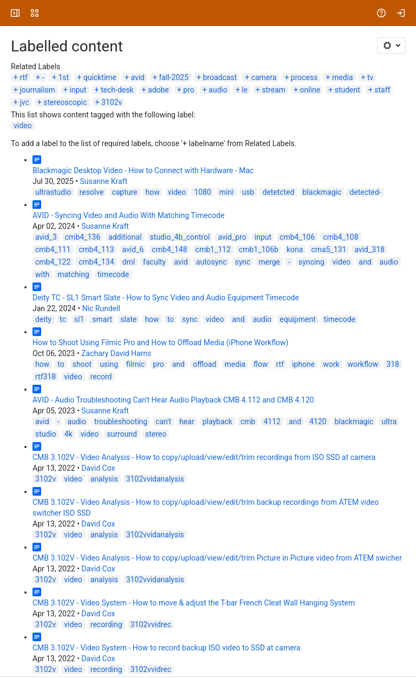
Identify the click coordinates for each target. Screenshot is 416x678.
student (347, 89)
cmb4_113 (96, 249)
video (23, 125)
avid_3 (46, 237)
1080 (202, 192)
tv (370, 77)
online (310, 89)
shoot (82, 364)
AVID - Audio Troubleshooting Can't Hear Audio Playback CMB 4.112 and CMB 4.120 (173, 400)
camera (264, 77)
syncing (311, 262)
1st (63, 77)
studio (45, 434)
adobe (158, 89)
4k (68, 434)
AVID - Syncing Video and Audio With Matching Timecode (128, 215)
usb (248, 192)
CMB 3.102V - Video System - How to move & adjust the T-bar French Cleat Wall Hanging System (193, 602)
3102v (111, 102)
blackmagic (322, 192)
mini (226, 192)
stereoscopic (65, 102)
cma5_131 (328, 249)
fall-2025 (173, 77)
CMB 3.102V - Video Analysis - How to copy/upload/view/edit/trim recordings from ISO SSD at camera (203, 457)
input (77, 89)
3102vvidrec (151, 624)
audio (218, 89)
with (42, 274)
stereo (155, 434)
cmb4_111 (52, 249)
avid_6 (133, 249)
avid (138, 77)
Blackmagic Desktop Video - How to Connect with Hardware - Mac (142, 170)
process (304, 77)
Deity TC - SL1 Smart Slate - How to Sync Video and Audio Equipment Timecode (165, 297)
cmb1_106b (258, 249)
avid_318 (369, 249)
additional (125, 237)
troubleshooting (120, 421)
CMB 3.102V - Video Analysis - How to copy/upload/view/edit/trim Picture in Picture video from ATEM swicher (217, 558)
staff (382, 89)
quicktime (99, 77)
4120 (317, 421)
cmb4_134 (96, 262)
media (342, 77)
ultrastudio (53, 192)
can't (163, 421)
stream (273, 89)
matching (73, 274)
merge (269, 262)
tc (63, 319)
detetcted (278, 192)
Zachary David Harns (116, 353)
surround (122, 434)
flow (260, 364)
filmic (135, 364)
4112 (271, 421)
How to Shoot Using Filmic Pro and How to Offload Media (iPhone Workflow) (160, 342)
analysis (104, 479)
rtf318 (45, 376)
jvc (24, 102)
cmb (247, 421)
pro (188, 89)
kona (295, 249)
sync (243, 262)
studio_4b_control (180, 237)
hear (186, 421)
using (109, 364)
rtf (24, 77)
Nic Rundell (101, 308)
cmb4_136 (82, 237)
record (101, 376)
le (245, 89)
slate (128, 319)
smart (102, 319)
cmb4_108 (340, 237)
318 (392, 364)
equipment (297, 319)
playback (217, 421)
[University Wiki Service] (50, 13)
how (153, 192)
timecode (113, 274)
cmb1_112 (213, 249)
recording (106, 624)
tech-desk (117, 89)
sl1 (79, 319)
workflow (363, 364)
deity (43, 319)
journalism (37, 89)
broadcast (220, 77)
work (331, 364)
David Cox (98, 468)
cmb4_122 (52, 262)
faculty (154, 262)
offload (204, 364)
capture (124, 192)
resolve (92, 192)
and (365, 262)
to (170, 319)
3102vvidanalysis (155, 479)
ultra (388, 421)
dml (128, 262)
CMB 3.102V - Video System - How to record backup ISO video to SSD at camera (166, 647)
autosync (211, 262)
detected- (365, 192)
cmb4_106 (297, 237)
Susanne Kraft (103, 181)
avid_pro (232, 237)
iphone (303, 364)
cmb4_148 (169, 249)
